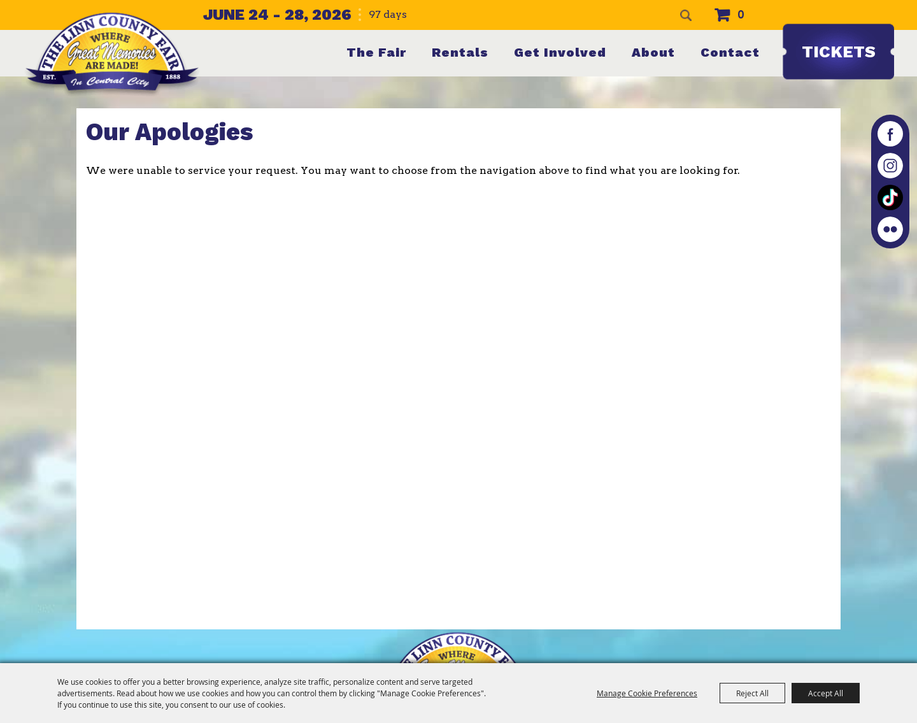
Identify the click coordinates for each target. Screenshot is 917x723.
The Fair (376, 52)
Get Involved (560, 52)
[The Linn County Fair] (112, 54)
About (653, 52)
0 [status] (740, 15)
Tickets (839, 51)
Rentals (460, 52)
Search (685, 15)
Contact (730, 52)
